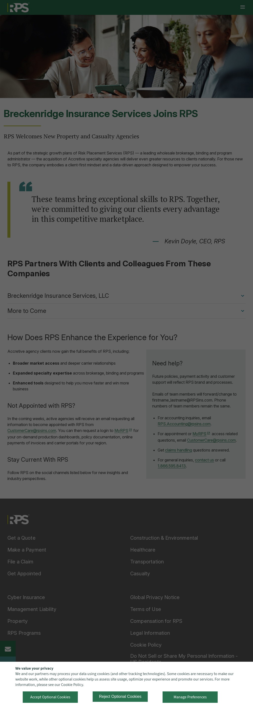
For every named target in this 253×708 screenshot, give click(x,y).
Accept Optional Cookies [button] (50, 697)
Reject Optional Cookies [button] (120, 696)
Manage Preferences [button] (190, 697)
